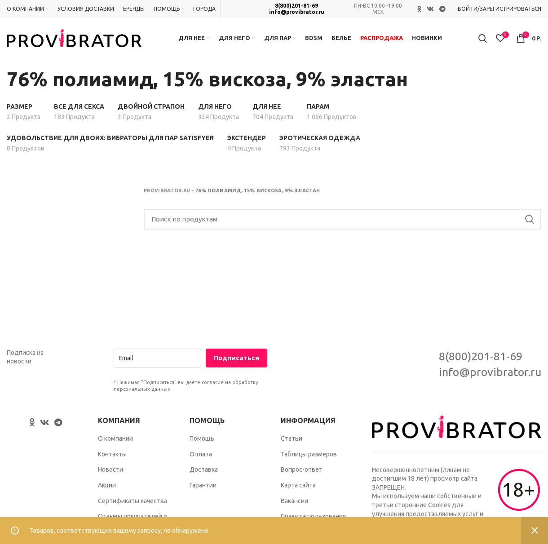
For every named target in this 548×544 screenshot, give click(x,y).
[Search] (342, 219)
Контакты (112, 454)
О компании (115, 438)
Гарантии (203, 485)
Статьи (291, 438)
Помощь (202, 438)
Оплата (201, 454)
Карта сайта (298, 485)
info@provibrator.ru (296, 12)
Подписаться (236, 358)
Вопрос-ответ (302, 469)
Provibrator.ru (167, 190)
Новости (110, 469)
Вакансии (294, 500)
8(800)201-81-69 (296, 6)
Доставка (204, 469)
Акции (107, 485)
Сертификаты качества (132, 500)
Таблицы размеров (309, 454)
